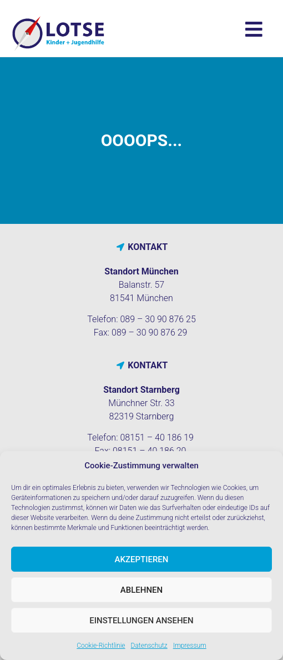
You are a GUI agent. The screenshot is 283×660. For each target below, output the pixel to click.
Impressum (189, 645)
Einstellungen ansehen (141, 621)
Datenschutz (149, 645)
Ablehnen (141, 590)
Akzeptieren (142, 559)
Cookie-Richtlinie (101, 645)
